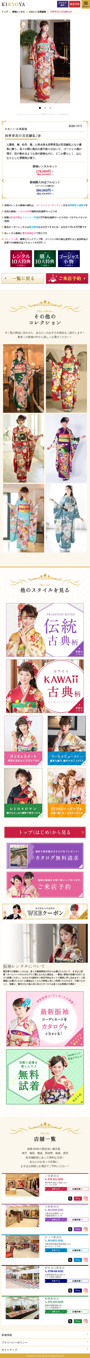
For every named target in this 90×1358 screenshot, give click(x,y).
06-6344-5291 (54, 1210)
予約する (52, 1189)
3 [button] (50, 108)
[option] (45, 61)
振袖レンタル (18, 12)
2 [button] (45, 108)
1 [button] (40, 108)
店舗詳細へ (75, 1189)
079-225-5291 (54, 1302)
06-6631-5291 (54, 1240)
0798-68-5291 (54, 1271)
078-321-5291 (54, 1179)
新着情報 (45, 1334)
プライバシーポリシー (45, 1342)
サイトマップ (45, 1349)
